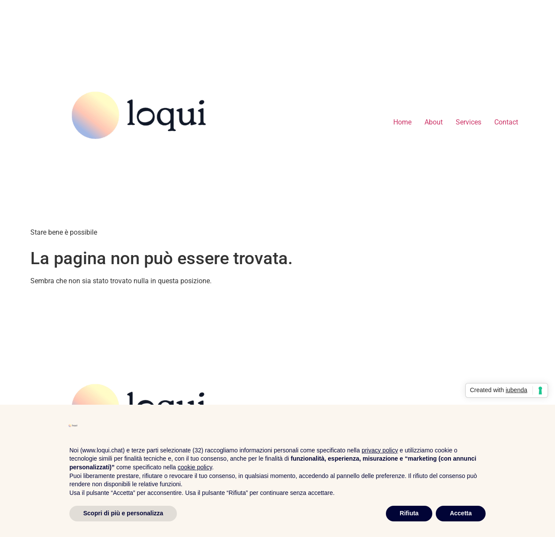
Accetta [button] (461, 513)
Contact (506, 122)
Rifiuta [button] (409, 513)
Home (402, 122)
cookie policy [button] (195, 467)
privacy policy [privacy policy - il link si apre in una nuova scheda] (380, 450)
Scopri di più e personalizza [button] (123, 513)
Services (468, 122)
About (433, 122)
